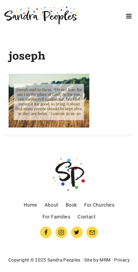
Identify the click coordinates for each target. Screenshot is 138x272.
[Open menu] (128, 16)
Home (30, 205)
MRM (105, 260)
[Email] (92, 232)
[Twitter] (77, 232)
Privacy (121, 260)
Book (71, 205)
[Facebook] (46, 232)
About (51, 205)
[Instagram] (61, 232)
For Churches (99, 205)
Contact (86, 217)
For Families (56, 217)
